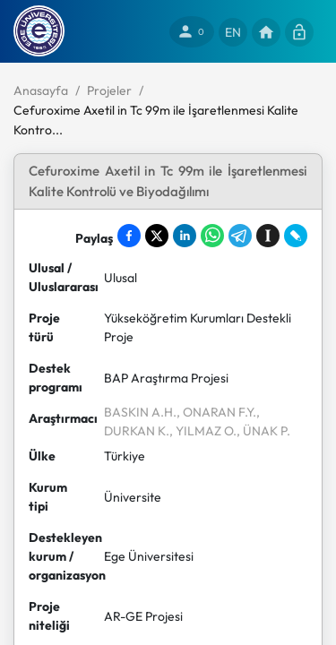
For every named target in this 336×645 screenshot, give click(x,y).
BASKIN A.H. (140, 412)
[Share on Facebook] (129, 235)
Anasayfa (40, 90)
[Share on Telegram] (240, 235)
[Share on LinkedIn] (184, 235)
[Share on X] (156, 235)
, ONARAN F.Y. (216, 412)
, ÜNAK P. (263, 431)
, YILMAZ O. (203, 431)
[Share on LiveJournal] (295, 235)
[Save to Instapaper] (268, 235)
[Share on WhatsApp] (212, 235)
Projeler (109, 90)
